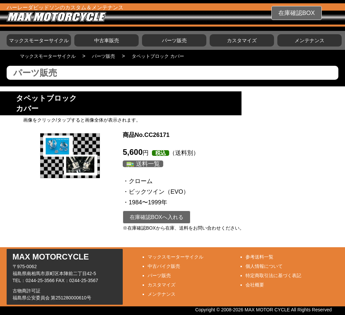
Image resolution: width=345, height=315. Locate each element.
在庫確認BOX (296, 13)
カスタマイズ (242, 40)
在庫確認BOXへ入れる (156, 217)
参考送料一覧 (259, 257)
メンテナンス (309, 40)
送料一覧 (148, 163)
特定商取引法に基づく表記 (273, 275)
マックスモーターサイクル (39, 40)
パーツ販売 (174, 40)
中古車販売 (106, 40)
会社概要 (254, 284)
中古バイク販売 (164, 266)
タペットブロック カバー (158, 56)
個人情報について (264, 266)
